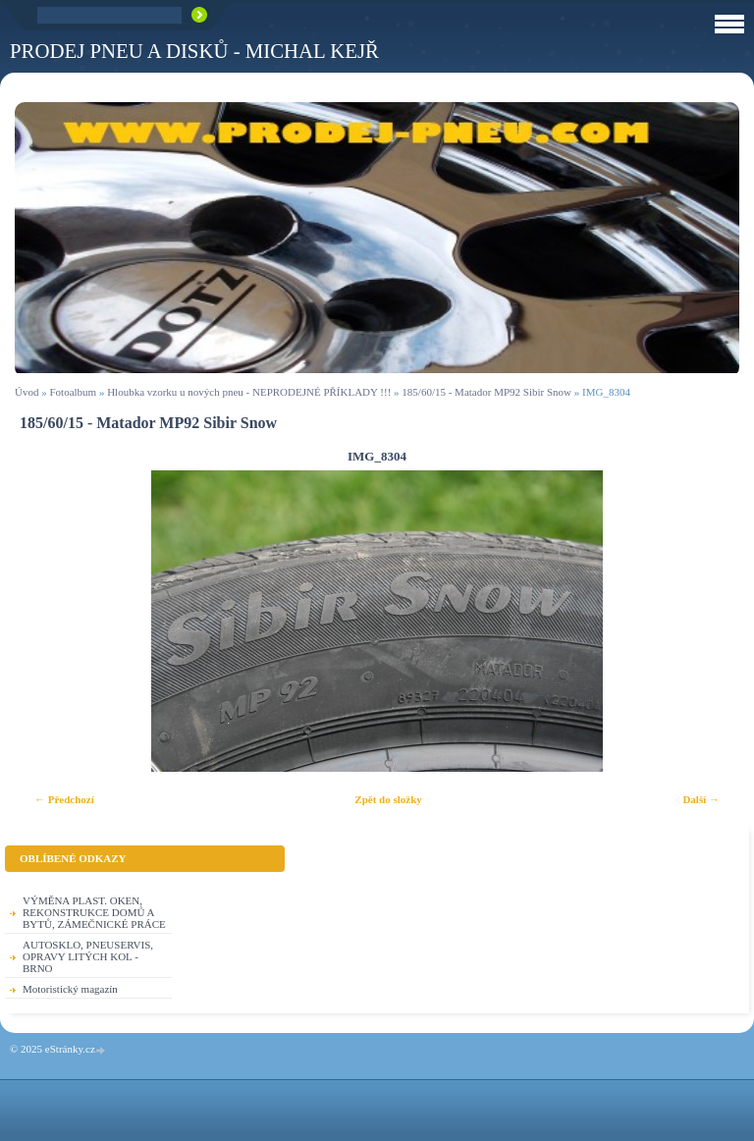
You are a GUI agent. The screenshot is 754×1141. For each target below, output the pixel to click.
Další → (701, 799)
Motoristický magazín (70, 989)
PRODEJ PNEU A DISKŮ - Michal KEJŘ (194, 50)
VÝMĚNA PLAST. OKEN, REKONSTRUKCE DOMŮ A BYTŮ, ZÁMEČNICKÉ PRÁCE (94, 912)
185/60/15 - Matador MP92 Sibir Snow (487, 392)
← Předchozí (64, 799)
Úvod (26, 392)
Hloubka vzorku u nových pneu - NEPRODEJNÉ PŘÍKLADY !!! (249, 392)
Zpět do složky (387, 799)
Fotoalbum (72, 392)
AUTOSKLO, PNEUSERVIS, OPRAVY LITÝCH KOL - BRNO (88, 956)
